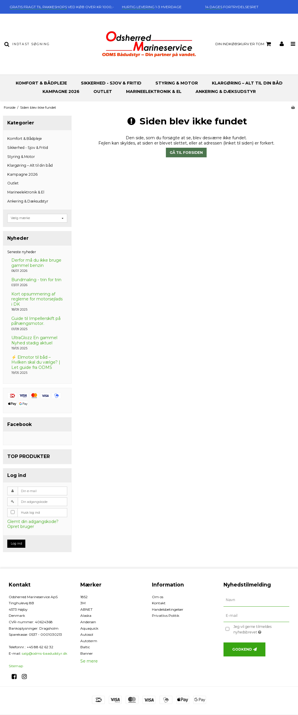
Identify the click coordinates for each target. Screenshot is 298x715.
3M (83, 603)
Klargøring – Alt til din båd (247, 83)
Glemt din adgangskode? (32, 521)
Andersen (88, 622)
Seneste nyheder (21, 252)
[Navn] (256, 599)
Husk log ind (30, 513)
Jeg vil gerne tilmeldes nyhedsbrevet (261, 629)
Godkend (242, 649)
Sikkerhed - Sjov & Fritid (111, 83)
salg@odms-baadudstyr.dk (44, 653)
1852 (84, 597)
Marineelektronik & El (154, 91)
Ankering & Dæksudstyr (226, 91)
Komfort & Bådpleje (41, 83)
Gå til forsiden (186, 152)
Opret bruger (20, 526)
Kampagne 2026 (60, 91)
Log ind (16, 543)
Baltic (85, 647)
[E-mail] (256, 615)
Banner (86, 653)
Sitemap (16, 666)
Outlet (102, 91)
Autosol (86, 634)
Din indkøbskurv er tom (244, 44)
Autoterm (88, 641)
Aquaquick (89, 628)
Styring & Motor (176, 83)
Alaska (85, 615)
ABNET (86, 609)
